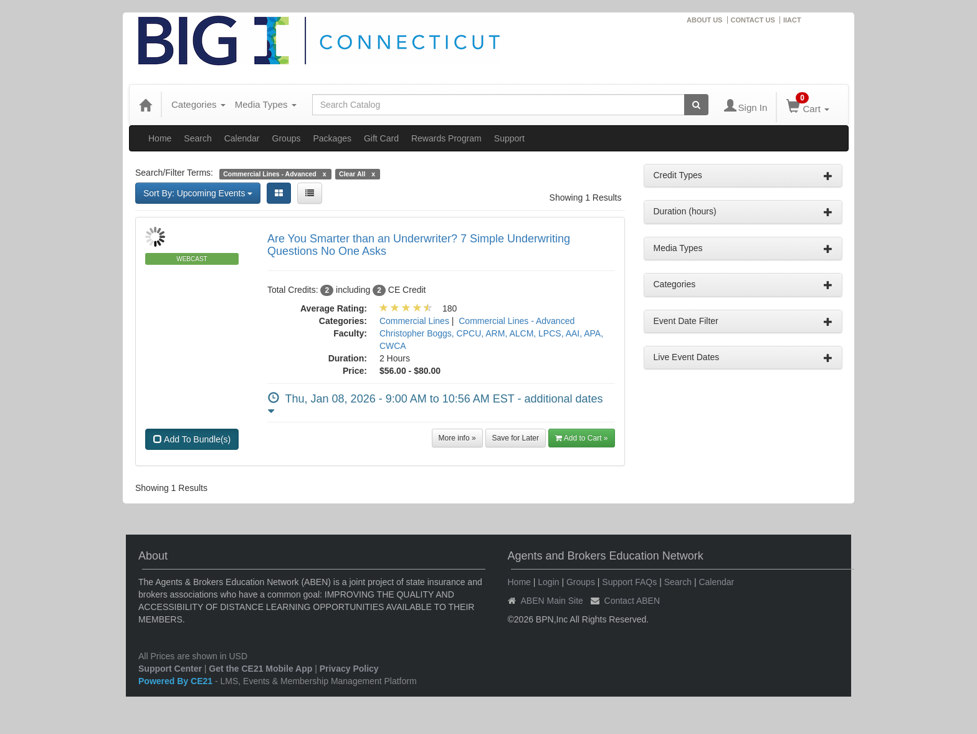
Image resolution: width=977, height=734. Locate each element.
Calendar (242, 138)
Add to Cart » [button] (581, 438)
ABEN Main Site (552, 601)
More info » (457, 438)
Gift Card (381, 138)
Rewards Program (446, 138)
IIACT (792, 20)
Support (509, 138)
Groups (286, 138)
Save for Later (515, 438)
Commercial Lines (414, 321)
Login (548, 582)
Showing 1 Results (586, 198)
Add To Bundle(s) (192, 439)
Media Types (266, 104)
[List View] (309, 193)
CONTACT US (753, 20)
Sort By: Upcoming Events (197, 193)
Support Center (170, 669)
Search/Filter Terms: (174, 173)
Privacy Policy (349, 669)
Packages (332, 138)
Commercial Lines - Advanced (516, 321)
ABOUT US (704, 20)
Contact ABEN (632, 601)
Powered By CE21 (176, 681)
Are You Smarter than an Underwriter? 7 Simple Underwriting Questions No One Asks (418, 244)
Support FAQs (629, 582)
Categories (198, 104)
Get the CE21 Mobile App (260, 669)
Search (197, 138)
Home (159, 138)
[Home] (145, 104)
